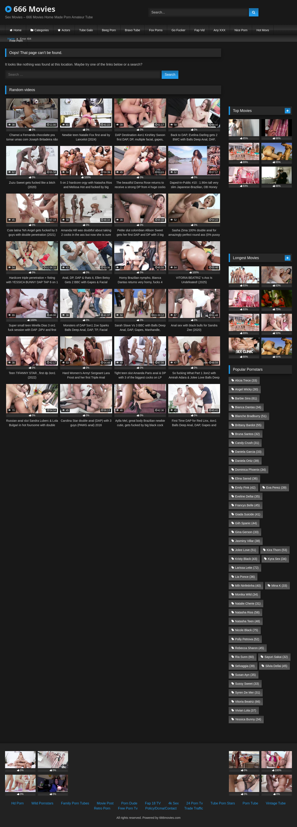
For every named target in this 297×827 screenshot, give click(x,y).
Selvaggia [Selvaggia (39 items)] (245, 666)
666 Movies (30, 9)
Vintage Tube (276, 803)
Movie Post (105, 803)
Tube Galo (86, 30)
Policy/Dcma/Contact (161, 808)
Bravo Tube (132, 30)
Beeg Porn (109, 30)
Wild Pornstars (42, 803)
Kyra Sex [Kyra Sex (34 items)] (277, 558)
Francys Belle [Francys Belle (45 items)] (247, 505)
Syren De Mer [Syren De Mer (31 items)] (247, 692)
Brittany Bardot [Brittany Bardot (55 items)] (248, 425)
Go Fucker (178, 30)
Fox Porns (156, 30)
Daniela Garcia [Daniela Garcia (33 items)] (248, 451)
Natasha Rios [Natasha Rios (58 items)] (247, 612)
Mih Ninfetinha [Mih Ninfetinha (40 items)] (248, 585)
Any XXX (219, 30)
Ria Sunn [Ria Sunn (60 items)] (244, 657)
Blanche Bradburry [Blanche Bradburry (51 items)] (250, 416)
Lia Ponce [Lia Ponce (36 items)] (245, 576)
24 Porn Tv (194, 803)
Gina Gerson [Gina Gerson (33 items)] (246, 532)
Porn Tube (250, 803)
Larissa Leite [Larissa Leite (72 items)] (246, 567)
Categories (42, 30)
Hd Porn (17, 803)
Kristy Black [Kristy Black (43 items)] (246, 558)
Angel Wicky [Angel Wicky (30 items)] (246, 389)
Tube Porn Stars (223, 803)
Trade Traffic (193, 808)
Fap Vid (199, 30)
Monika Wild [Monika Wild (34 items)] (246, 594)
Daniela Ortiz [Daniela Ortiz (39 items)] (247, 460)
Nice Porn (240, 30)
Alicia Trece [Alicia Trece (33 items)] (246, 380)
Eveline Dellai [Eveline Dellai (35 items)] (247, 496)
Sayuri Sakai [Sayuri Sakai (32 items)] (276, 657)
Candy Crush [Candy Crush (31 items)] (247, 442)
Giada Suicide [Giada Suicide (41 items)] (247, 514)
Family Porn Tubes (75, 803)
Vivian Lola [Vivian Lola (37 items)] (245, 710)
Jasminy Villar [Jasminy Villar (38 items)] (247, 541)
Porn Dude (129, 803)
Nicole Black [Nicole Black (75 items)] (246, 630)
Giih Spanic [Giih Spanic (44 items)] (246, 523)
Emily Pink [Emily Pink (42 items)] (245, 487)
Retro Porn (102, 808)
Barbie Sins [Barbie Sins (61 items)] (246, 398)
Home (18, 30)
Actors (66, 30)
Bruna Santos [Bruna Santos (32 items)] (247, 434)
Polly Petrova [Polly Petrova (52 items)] (247, 639)
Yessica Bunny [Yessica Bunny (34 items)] (248, 719)
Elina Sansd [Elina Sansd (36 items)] (246, 478)
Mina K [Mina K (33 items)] (279, 585)
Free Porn (16, 40)
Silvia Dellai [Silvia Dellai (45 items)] (276, 666)
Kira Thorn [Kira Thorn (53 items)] (277, 550)
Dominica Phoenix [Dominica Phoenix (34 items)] (250, 469)
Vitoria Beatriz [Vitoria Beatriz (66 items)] (247, 701)
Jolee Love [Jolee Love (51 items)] (245, 550)
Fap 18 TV (153, 803)
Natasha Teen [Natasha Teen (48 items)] (247, 621)
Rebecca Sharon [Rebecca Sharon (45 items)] (249, 648)
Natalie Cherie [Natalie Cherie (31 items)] (248, 603)
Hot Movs (263, 30)
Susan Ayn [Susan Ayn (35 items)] (245, 674)
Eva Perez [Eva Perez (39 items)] (276, 487)
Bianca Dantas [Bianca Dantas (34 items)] (248, 407)
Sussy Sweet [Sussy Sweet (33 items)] (247, 683)
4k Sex (173, 803)
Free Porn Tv (128, 808)
